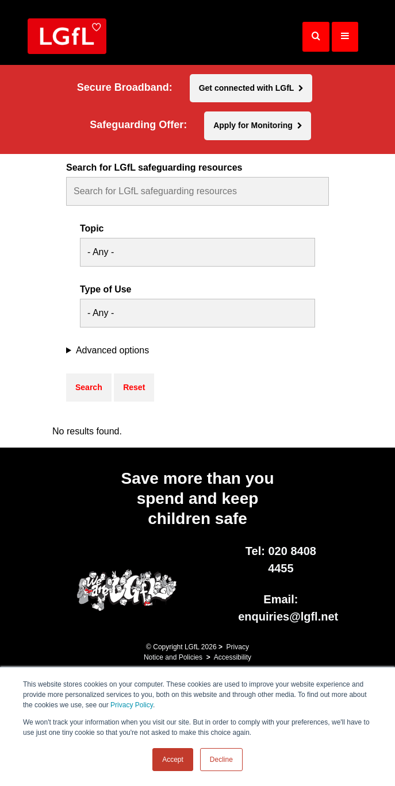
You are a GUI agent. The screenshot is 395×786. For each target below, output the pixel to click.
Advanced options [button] (112, 350)
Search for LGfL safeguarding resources (154, 167)
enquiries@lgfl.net (288, 616)
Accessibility (232, 657)
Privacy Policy (131, 705)
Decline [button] (221, 760)
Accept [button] (172, 760)
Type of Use (106, 289)
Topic (91, 228)
